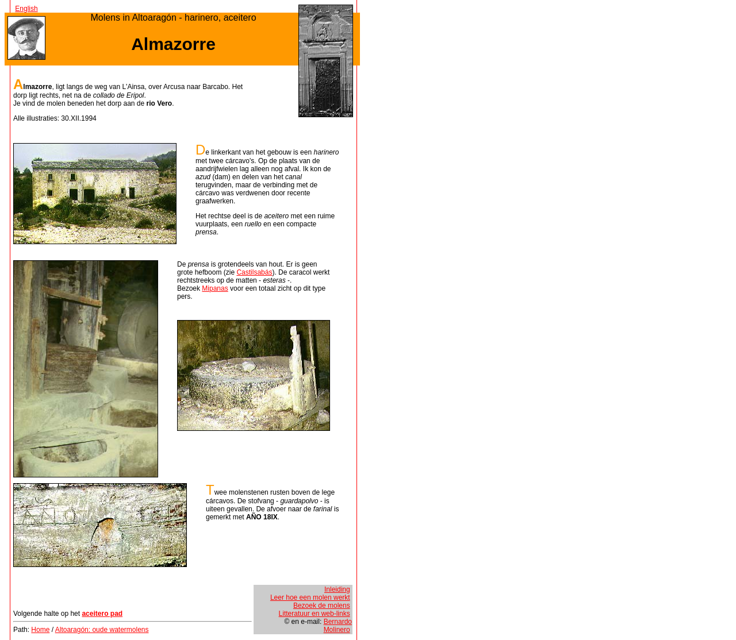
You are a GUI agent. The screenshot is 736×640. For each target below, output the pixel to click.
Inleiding (337, 589)
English (26, 9)
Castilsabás (254, 272)
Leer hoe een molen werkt (310, 597)
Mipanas (215, 288)
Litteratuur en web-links (314, 614)
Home (40, 630)
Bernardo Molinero (338, 626)
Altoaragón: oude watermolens (102, 630)
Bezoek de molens (321, 606)
